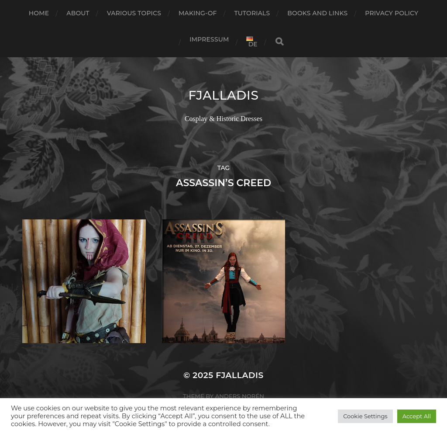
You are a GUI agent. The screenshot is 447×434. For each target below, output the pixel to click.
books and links (317, 13)
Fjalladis (223, 95)
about (77, 13)
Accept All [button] (416, 416)
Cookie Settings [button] (365, 416)
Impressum (209, 39)
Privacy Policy (391, 13)
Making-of (198, 13)
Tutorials (252, 13)
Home (39, 13)
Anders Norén (239, 395)
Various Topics (134, 13)
